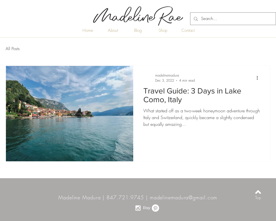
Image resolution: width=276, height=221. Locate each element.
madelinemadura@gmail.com (183, 197)
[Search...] (232, 19)
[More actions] (259, 77)
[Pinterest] (155, 208)
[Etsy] (146, 208)
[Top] (258, 197)
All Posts (13, 49)
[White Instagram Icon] (138, 208)
